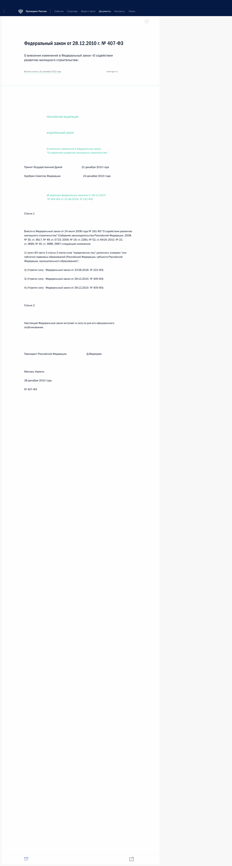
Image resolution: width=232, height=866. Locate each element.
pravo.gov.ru (112, 71)
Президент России (36, 4)
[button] (5, 5)
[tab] (26, 859)
